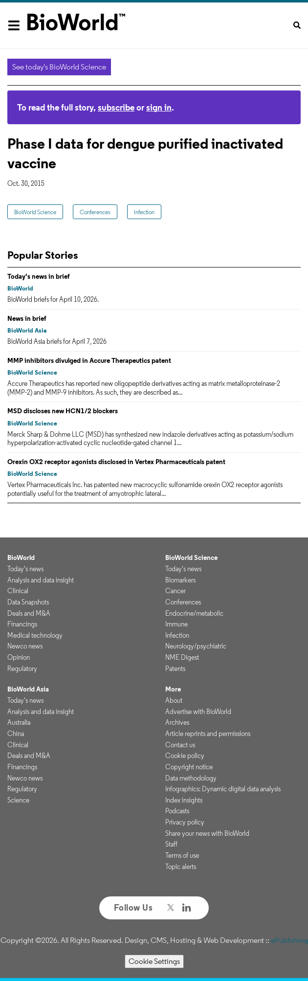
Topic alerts (180, 866)
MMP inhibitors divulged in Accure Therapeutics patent (89, 360)
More (173, 689)
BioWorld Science (35, 212)
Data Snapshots (28, 602)
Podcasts (177, 810)
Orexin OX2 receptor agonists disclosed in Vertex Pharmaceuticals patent (116, 461)
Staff (171, 844)
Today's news (25, 568)
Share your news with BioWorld (207, 833)
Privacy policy (184, 822)
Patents (175, 668)
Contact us (180, 744)
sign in (159, 107)
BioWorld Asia (26, 330)
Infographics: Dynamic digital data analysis (223, 788)
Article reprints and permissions (207, 733)
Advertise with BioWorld (198, 711)
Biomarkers (180, 580)
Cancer (175, 590)
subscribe (116, 107)
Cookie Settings (154, 961)
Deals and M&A (28, 613)
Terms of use (182, 855)
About (173, 700)
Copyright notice (189, 766)
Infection (144, 212)
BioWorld (20, 288)
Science (18, 800)
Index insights (183, 800)
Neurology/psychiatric (195, 646)
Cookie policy (184, 755)
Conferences (95, 212)
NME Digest (182, 657)
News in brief (26, 318)
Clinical (17, 590)
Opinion (18, 657)
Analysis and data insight (40, 580)
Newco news (25, 646)
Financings (22, 624)
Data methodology (191, 778)
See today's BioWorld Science (59, 66)
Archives (177, 722)
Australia (18, 722)
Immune (176, 624)
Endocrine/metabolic (194, 613)
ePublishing (289, 940)
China (15, 733)
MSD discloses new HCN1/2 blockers (62, 410)
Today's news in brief (38, 276)
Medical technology (35, 635)
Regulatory (22, 668)
